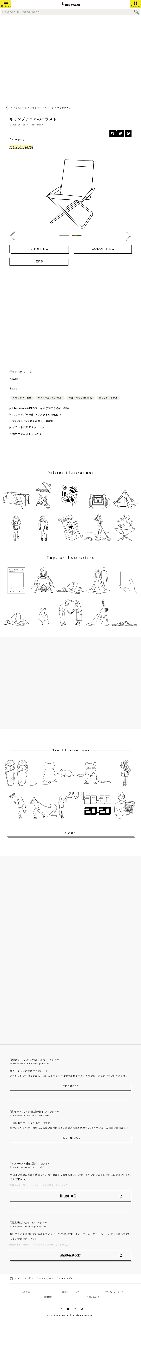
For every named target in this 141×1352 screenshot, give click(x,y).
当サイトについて (70, 1292)
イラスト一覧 (20, 108)
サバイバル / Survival (50, 398)
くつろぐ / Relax (22, 398)
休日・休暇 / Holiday (81, 398)
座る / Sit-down (108, 398)
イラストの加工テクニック (28, 427)
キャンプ (49, 108)
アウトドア (36, 108)
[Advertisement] (40, 61)
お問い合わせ (93, 1297)
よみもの (25, 1292)
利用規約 (48, 1297)
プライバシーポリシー (115, 1292)
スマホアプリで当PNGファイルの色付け (36, 414)
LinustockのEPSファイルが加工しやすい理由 (41, 408)
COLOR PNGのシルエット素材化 (33, 421)
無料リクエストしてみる (27, 433)
